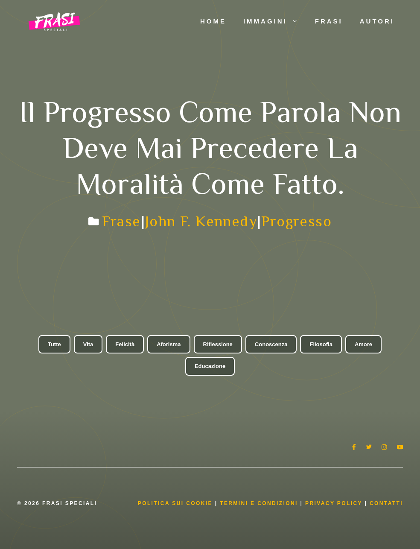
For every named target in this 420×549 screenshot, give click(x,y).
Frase (121, 221)
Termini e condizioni (259, 503)
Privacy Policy (335, 503)
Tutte (54, 344)
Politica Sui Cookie (175, 503)
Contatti (386, 503)
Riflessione (218, 344)
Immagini (274, 21)
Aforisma (169, 344)
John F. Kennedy (201, 221)
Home (213, 21)
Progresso (296, 221)
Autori (377, 21)
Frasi (329, 21)
